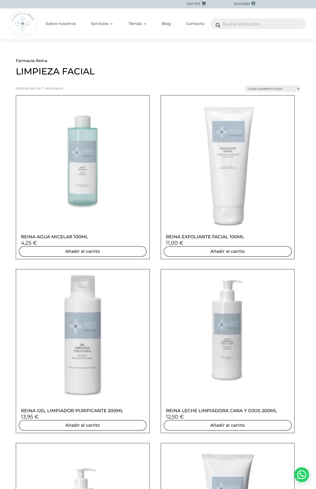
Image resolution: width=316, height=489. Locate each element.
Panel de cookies (215, 484)
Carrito (193, 3)
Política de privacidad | (107, 478)
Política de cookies (144, 478)
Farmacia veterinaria (231, 411)
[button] (301, 474)
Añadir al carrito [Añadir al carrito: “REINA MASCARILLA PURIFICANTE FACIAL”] (121, 320)
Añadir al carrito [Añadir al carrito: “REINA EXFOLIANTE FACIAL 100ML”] (121, 199)
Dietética (221, 378)
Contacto (195, 23)
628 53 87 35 (57, 366)
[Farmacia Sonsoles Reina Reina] (158, 390)
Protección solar (227, 398)
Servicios (99, 23)
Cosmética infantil (229, 391)
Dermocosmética (228, 372)
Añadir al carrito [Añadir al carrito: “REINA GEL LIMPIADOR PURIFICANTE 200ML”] (194, 199)
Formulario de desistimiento (171, 484)
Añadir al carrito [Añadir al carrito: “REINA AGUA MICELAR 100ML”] (48, 199)
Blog (166, 23)
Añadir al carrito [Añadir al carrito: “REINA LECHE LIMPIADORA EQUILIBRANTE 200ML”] (48, 320)
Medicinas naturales (230, 404)
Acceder (242, 3)
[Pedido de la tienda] (272, 89)
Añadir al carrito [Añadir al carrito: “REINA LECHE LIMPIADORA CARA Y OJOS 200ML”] (267, 199)
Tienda (135, 23)
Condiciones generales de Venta (114, 484)
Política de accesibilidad (208, 478)
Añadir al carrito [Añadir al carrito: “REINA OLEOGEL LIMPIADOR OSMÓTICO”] (194, 320)
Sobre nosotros (61, 23)
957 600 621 (56, 379)
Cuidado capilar (226, 385)
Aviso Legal (174, 478)
